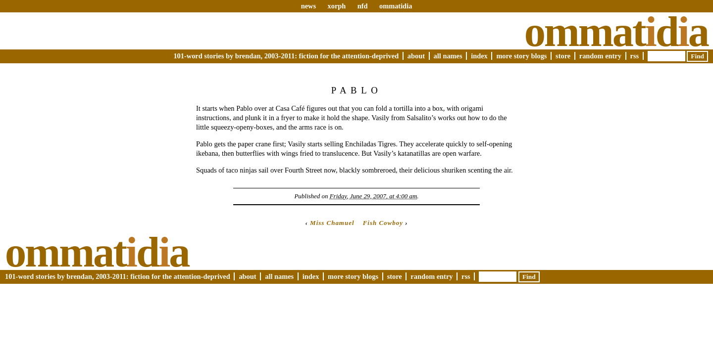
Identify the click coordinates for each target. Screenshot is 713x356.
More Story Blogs (521, 56)
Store (563, 56)
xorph (336, 6)
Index (479, 56)
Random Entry (600, 56)
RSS (634, 56)
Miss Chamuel (332, 222)
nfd (362, 6)
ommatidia (395, 6)
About (416, 56)
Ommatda (616, 31)
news (308, 6)
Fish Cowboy (383, 222)
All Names (448, 56)
